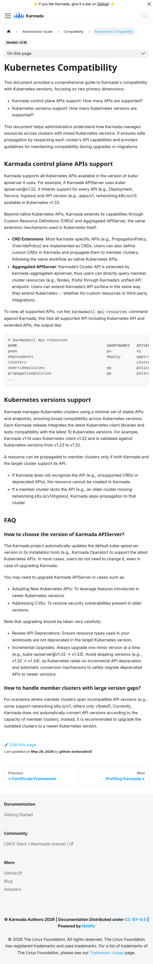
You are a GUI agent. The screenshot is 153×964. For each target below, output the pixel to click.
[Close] (149, 4)
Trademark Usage (107, 952)
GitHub (102, 4)
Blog (8, 881)
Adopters (12, 889)
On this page (19, 53)
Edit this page (20, 744)
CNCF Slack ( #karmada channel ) (38, 843)
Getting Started (18, 814)
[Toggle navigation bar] (8, 16)
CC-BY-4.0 (135, 919)
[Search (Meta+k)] (144, 16)
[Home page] (9, 31)
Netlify (88, 925)
